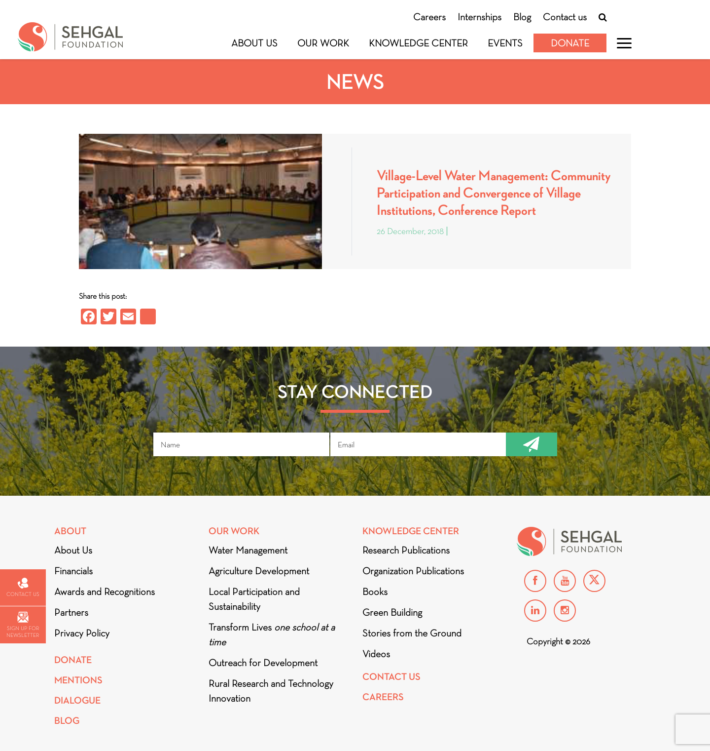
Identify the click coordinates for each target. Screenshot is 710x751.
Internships (479, 17)
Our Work (323, 43)
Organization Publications (413, 571)
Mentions (78, 680)
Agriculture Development (259, 571)
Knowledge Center (418, 43)
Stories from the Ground (412, 633)
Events (505, 43)
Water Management (248, 550)
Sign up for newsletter (22, 624)
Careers (429, 17)
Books (375, 591)
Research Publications (406, 550)
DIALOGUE (77, 700)
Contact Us (391, 676)
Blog (522, 17)
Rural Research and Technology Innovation (271, 690)
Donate (570, 43)
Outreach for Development (263, 663)
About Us (254, 43)
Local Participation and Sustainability (254, 599)
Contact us (565, 17)
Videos (376, 654)
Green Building (392, 612)
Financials (73, 571)
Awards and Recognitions (104, 591)
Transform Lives (272, 634)
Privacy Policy (81, 633)
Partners (71, 612)
